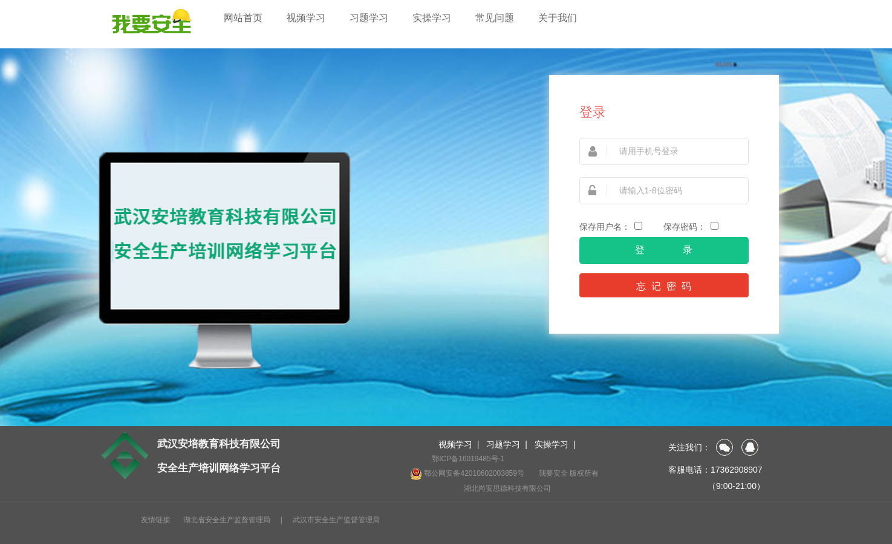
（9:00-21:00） (736, 486)
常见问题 (494, 18)
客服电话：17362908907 (715, 469)
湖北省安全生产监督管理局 (226, 520)
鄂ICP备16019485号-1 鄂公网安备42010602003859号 (467, 467)
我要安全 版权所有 (569, 473)
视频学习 (306, 18)
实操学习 (431, 18)
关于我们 (557, 18)
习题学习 (369, 18)
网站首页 (243, 18)
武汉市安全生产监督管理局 (336, 520)
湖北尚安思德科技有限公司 (507, 488)
